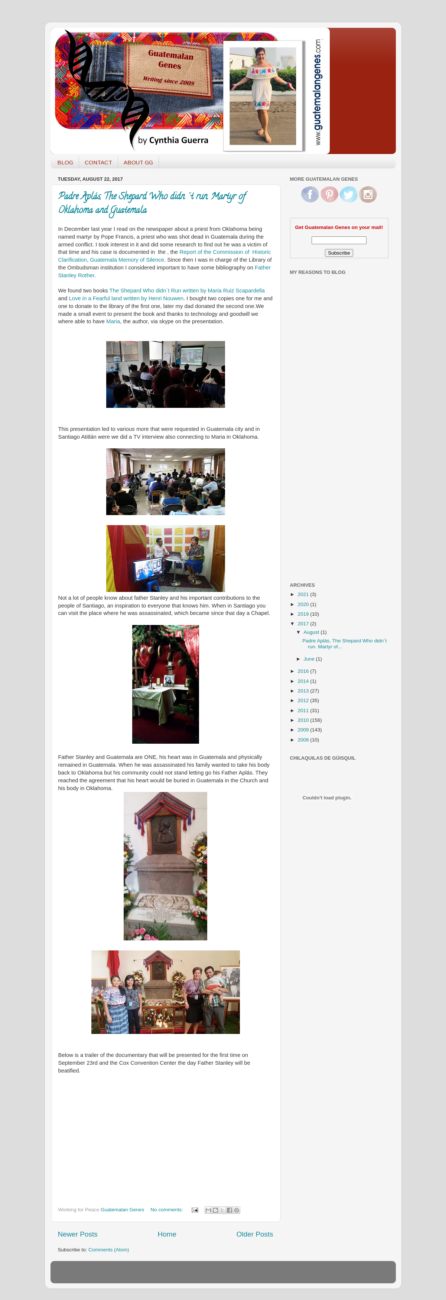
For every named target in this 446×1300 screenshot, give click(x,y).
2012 (303, 700)
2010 (303, 720)
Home (167, 1234)
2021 (303, 594)
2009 (303, 730)
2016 (303, 671)
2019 (303, 614)
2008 (303, 740)
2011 (303, 710)
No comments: (167, 1209)
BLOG (65, 162)
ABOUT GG (138, 162)
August (312, 632)
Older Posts (255, 1234)
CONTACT (98, 162)
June (310, 659)
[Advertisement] (319, 457)
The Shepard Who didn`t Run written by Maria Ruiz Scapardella (187, 291)
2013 (303, 691)
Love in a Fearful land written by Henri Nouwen (126, 298)
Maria (113, 321)
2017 (303, 623)
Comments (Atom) (108, 1249)
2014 (303, 681)
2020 (303, 604)
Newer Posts (78, 1234)
